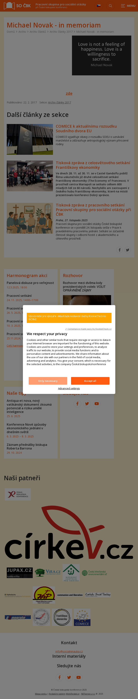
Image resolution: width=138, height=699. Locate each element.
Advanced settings (69, 388)
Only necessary (48, 381)
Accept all (90, 381)
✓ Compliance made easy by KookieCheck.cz (88, 329)
